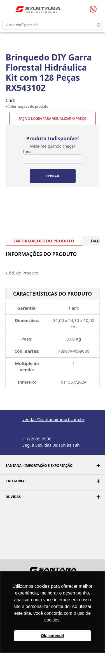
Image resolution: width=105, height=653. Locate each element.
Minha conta (69, 8)
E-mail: (28, 151)
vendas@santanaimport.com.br (53, 419)
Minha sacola (81, 8)
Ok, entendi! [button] (52, 635)
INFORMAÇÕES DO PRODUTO (44, 241)
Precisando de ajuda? (95, 9)
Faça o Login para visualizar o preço (52, 118)
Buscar (93, 25)
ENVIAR (52, 175)
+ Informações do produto (27, 106)
